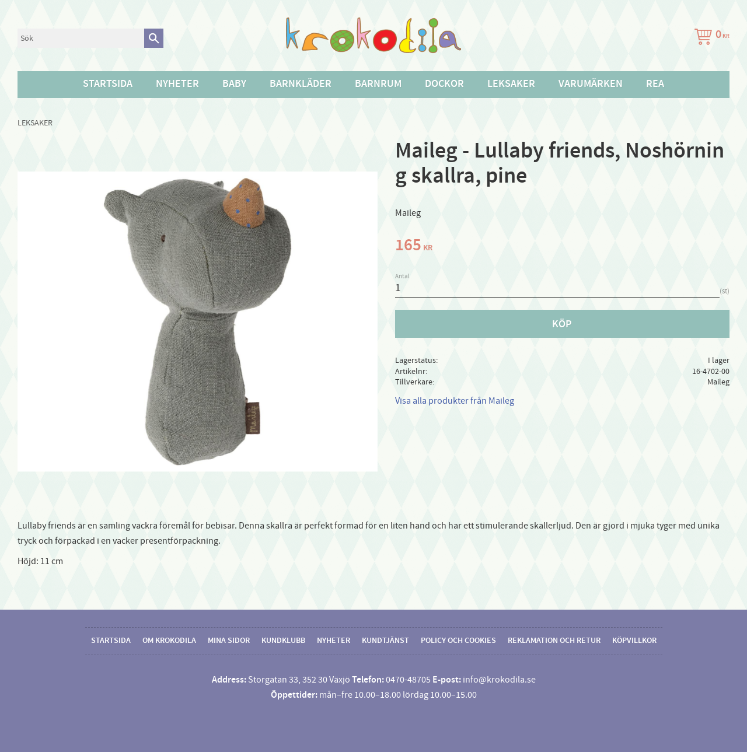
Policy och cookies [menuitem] (458, 640)
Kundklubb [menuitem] (283, 640)
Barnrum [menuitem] (378, 84)
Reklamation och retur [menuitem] (554, 640)
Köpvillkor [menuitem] (634, 640)
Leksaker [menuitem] (511, 84)
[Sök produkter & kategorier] (81, 38)
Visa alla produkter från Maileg (454, 401)
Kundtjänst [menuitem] (385, 640)
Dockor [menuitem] (444, 84)
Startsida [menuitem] (107, 84)
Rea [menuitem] (655, 84)
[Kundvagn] (709, 38)
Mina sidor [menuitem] (229, 640)
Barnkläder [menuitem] (300, 84)
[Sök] (153, 38)
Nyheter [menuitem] (177, 84)
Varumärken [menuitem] (590, 84)
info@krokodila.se (499, 679)
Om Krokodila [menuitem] (169, 640)
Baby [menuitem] (234, 84)
